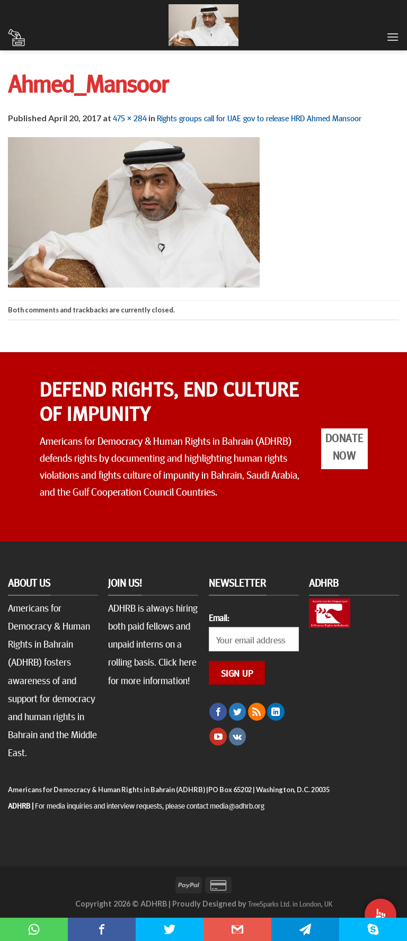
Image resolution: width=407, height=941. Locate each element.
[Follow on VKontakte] (237, 737)
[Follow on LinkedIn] (276, 712)
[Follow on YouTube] (218, 737)
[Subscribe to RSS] (257, 712)
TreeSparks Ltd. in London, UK (290, 903)
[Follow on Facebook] (218, 712)
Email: (219, 617)
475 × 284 (130, 117)
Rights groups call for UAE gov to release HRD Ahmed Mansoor (259, 117)
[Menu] (392, 37)
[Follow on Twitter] (237, 712)
